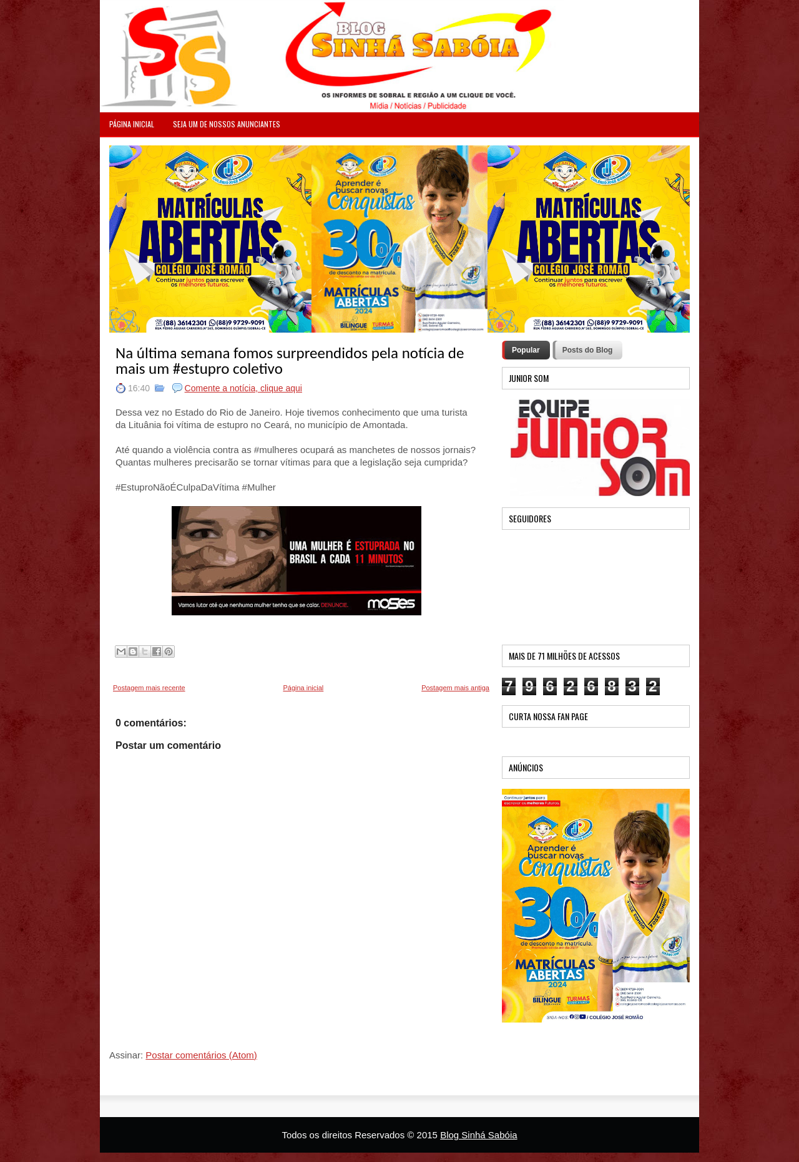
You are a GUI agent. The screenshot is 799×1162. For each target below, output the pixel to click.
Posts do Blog (587, 350)
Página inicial (303, 687)
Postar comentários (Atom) (201, 1055)
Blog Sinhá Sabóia (478, 1135)
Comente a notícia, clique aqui (243, 388)
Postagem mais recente (149, 687)
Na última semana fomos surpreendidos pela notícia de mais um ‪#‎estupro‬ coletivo (289, 360)
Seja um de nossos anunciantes (226, 124)
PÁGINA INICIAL (131, 124)
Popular (526, 350)
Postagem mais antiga (455, 687)
